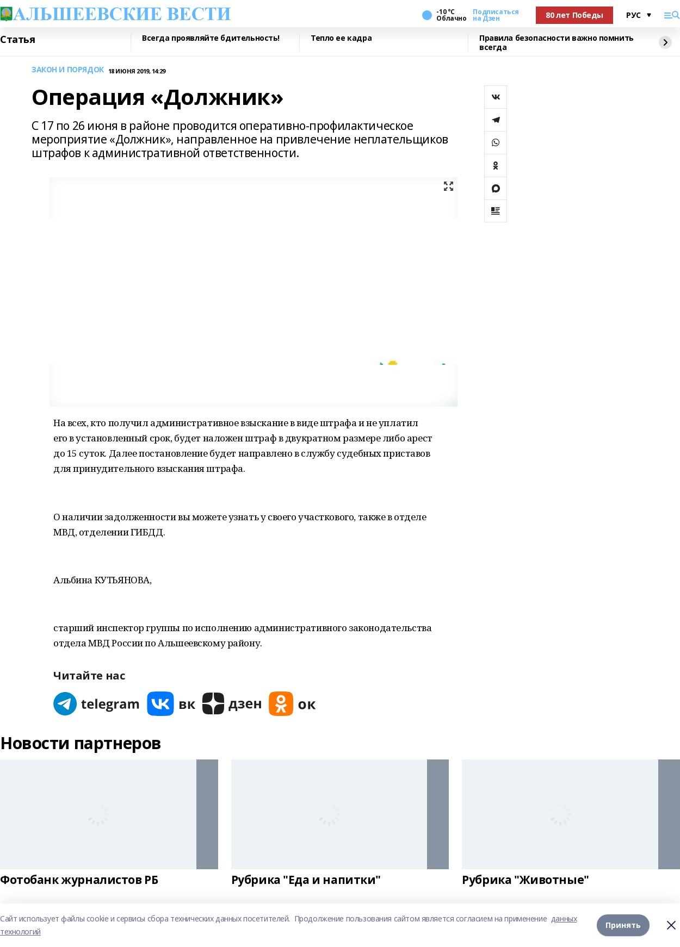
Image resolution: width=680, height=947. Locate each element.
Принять (623, 925)
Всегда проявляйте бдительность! (211, 38)
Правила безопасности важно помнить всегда (556, 43)
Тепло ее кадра (341, 38)
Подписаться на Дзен (495, 15)
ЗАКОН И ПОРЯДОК (68, 69)
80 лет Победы (574, 15)
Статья (17, 40)
